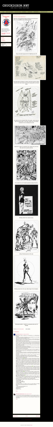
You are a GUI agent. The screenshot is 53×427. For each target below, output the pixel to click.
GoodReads (3, 40)
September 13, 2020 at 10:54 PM (24, 334)
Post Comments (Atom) (28, 419)
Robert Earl (17, 334)
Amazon (3, 37)
